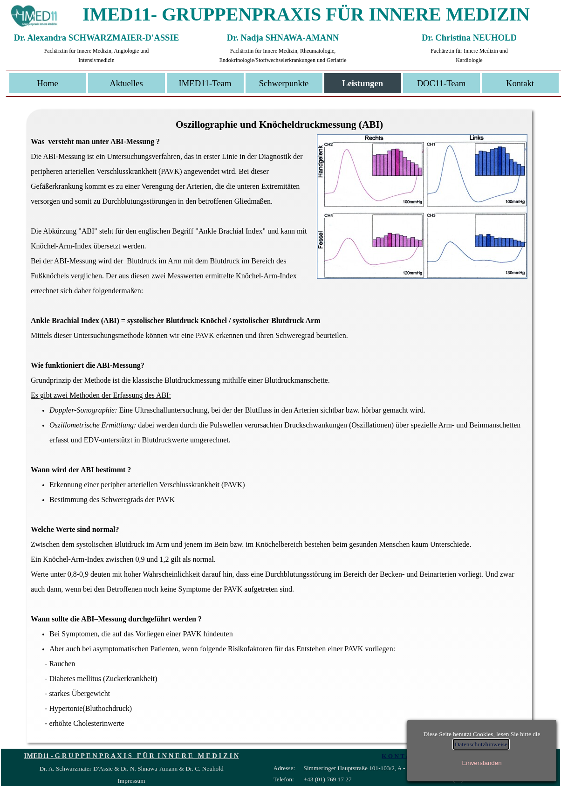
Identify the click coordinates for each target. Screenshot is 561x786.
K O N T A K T (402, 755)
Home (47, 83)
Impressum (131, 780)
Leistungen (362, 83)
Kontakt (520, 83)
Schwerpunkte (284, 83)
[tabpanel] (279, 437)
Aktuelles (126, 83)
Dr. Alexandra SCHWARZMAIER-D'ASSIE (96, 37)
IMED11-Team (204, 83)
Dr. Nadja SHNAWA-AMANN (283, 37)
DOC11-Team (441, 83)
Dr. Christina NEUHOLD (469, 37)
